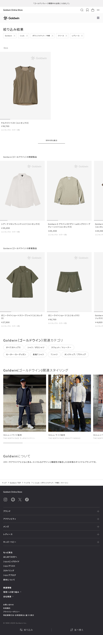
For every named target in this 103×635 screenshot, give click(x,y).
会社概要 (8, 596)
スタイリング (8, 570)
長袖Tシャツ (38, 356)
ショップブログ (9, 575)
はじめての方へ (10, 557)
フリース (61, 36)
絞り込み (26, 629)
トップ (4, 483)
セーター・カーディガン (16, 356)
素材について (9, 579)
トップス (27, 483)
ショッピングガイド (11, 561)
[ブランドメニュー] (98, 18)
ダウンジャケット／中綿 (41, 36)
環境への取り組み (12, 592)
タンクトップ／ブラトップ (75, 356)
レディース (75, 36)
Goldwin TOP (15, 483)
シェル (22, 36)
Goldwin (8, 36)
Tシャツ (54, 356)
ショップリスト (9, 566)
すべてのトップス (13, 349)
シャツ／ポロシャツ (35, 349)
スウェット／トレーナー (61, 349)
